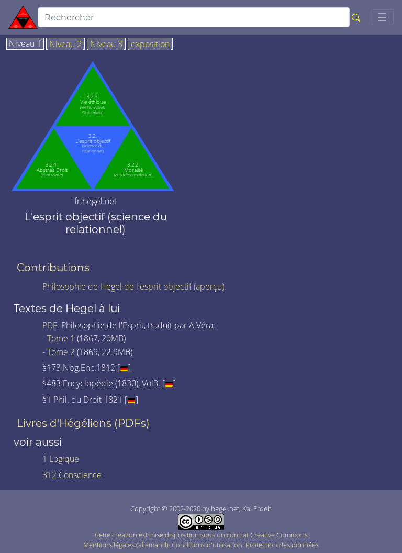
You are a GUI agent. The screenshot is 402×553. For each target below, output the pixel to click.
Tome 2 (61, 352)
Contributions (53, 267)
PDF (49, 325)
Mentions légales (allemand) (126, 544)
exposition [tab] (150, 44)
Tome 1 (61, 338)
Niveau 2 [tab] (65, 44)
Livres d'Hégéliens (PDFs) (83, 423)
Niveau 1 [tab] (25, 44)
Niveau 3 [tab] (106, 44)
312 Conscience (72, 475)
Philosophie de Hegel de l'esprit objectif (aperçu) (133, 286)
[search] (194, 17)
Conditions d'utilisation (207, 544)
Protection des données (282, 544)
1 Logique (60, 458)
